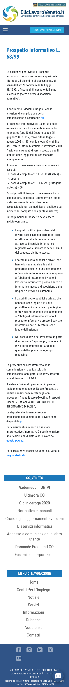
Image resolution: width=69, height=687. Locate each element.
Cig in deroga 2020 (34, 503)
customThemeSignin (47, 30)
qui (43, 118)
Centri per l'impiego (33, 589)
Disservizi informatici (34, 526)
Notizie (33, 597)
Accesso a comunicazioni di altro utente (34, 536)
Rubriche (33, 619)
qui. (22, 421)
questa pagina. (15, 440)
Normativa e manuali (34, 510)
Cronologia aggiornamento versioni (34, 518)
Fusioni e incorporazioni (34, 554)
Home (33, 582)
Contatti (33, 635)
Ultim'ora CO (34, 495)
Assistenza (33, 627)
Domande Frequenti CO (34, 546)
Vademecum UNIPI (34, 487)
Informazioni (33, 612)
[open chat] (58, 676)
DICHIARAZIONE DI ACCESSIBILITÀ (27, 673)
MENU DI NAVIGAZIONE (34, 573)
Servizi (33, 604)
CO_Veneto (34, 478)
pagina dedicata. (16, 455)
